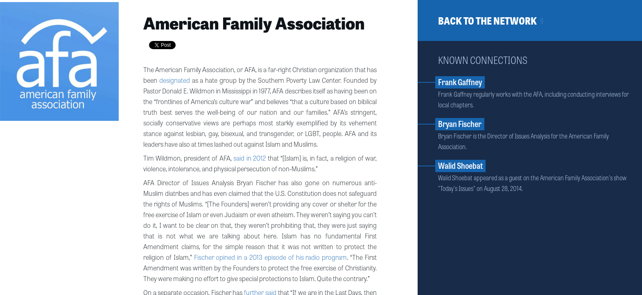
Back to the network (487, 20)
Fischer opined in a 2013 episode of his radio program (270, 257)
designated (174, 80)
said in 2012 (249, 158)
